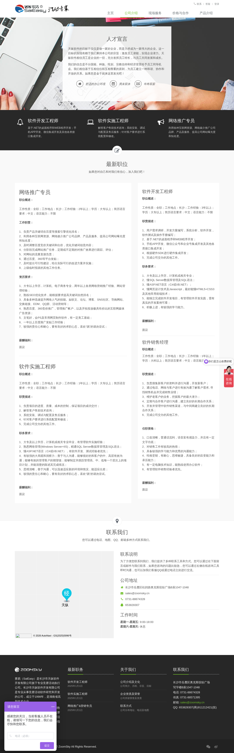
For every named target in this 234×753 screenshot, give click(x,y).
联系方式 (126, 705)
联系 (199, 4)
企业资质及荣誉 (130, 693)
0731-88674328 (132, 599)
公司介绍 (131, 13)
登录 (216, 4)
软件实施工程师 (77, 693)
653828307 (129, 605)
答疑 (208, 4)
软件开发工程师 (77, 682)
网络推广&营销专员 (80, 705)
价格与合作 (180, 13)
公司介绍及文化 (130, 682)
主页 (110, 13)
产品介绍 (206, 13)
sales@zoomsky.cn (134, 593)
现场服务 (155, 13)
